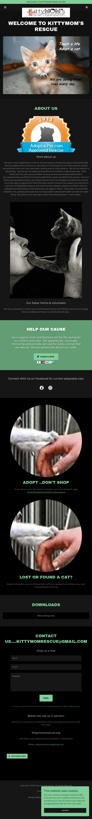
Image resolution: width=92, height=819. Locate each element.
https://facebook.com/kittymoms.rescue (46, 492)
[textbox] (46, 658)
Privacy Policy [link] (55, 706)
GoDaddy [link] (51, 791)
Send (46, 698)
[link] (46, 9)
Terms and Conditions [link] (53, 797)
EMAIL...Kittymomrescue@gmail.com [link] (46, 744)
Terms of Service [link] (69, 706)
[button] (9, 7)
